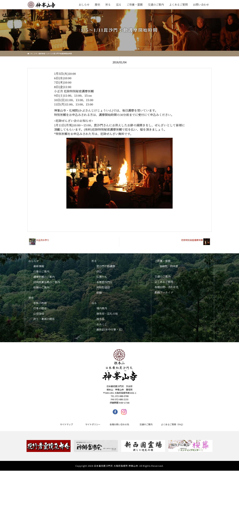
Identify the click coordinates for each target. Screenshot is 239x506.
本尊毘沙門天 (104, 282)
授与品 (100, 319)
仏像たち (101, 277)
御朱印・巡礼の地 (107, 314)
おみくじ (101, 324)
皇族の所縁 (40, 303)
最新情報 (42, 53)
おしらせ (84, 4)
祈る (108, 4)
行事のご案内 (41, 271)
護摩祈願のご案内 (44, 277)
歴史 (97, 4)
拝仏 (99, 271)
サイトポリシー (92, 424)
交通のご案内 (156, 4)
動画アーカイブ (164, 292)
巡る (118, 4)
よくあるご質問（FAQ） (172, 424)
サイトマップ (66, 424)
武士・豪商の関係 (44, 319)
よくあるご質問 (178, 4)
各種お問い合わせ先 (166, 287)
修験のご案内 (41, 287)
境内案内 (101, 308)
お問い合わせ (201, 4)
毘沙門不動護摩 (105, 266)
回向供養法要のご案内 (46, 282)
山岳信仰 (38, 314)
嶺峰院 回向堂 (168, 266)
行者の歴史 (40, 308)
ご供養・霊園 (135, 4)
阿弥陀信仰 (103, 287)
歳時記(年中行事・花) (109, 329)
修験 (99, 293)
